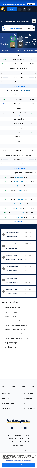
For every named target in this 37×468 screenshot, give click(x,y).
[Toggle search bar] (29, 9)
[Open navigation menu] (34, 9)
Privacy (10, 435)
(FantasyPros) (19, 217)
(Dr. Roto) (19, 186)
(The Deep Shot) (19, 199)
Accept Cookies (18, 465)
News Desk (28, 399)
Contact (14, 442)
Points (26, 50)
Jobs (8, 442)
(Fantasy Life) (20, 213)
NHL (33, 387)
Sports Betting (29, 408)
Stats (11, 50)
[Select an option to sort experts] (30, 172)
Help (21, 442)
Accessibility (12, 438)
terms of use (20, 4)
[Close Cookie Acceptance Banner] (35, 455)
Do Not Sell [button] (18, 435)
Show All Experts (18, 222)
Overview (4, 50)
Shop (27, 403)
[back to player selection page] (1, 21)
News (31, 50)
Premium (28, 442)
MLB (13, 387)
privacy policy (7, 4)
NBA (23, 387)
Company (21, 438)
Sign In (22, 445)
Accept (30, 4)
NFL (3, 387)
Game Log (18, 50)
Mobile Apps (28, 394)
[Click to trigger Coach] (20, 9)
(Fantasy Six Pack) (18, 181)
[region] (18, 460)
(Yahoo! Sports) (19, 177)
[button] (18, 28)
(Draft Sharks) (19, 190)
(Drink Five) (19, 208)
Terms (27, 435)
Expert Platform (8, 403)
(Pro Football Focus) (19, 204)
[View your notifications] (24, 9)
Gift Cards (6, 408)
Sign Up (15, 445)
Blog (28, 438)
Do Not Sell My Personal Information (18, 460)
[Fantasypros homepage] (3, 11)
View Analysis (18, 115)
